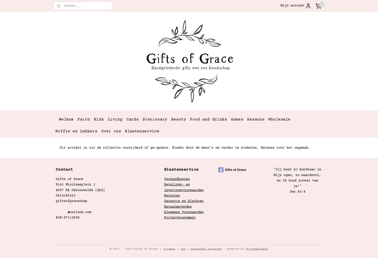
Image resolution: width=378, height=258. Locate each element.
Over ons (111, 131)
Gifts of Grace (232, 170)
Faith (84, 119)
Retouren (172, 196)
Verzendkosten (177, 179)
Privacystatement (180, 218)
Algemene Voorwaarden (184, 212)
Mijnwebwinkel (257, 249)
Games (237, 119)
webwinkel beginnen (206, 249)
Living (115, 119)
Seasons (255, 119)
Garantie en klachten (184, 201)
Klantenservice (142, 131)
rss (183, 249)
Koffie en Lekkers (76, 131)
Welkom (66, 119)
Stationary (155, 119)
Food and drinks (208, 119)
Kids (99, 119)
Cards (132, 119)
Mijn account (296, 6)
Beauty (178, 119)
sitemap (169, 249)
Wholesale (279, 119)
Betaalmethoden (178, 207)
